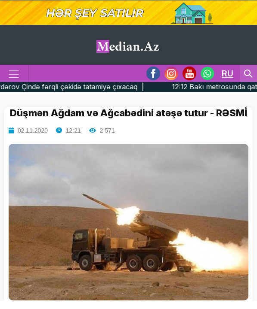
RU (227, 73)
